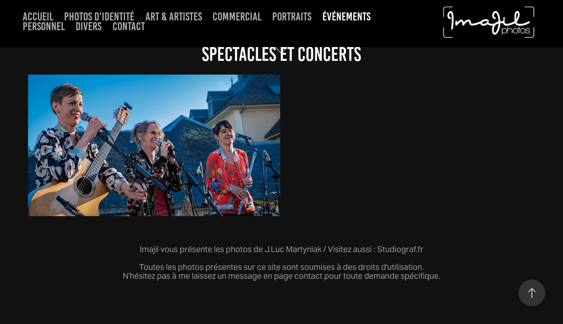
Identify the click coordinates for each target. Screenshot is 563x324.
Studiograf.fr (400, 249)
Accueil (38, 16)
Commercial (237, 16)
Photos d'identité (99, 16)
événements (346, 16)
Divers (88, 26)
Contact (129, 26)
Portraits (291, 16)
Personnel (44, 26)
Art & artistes (173, 16)
